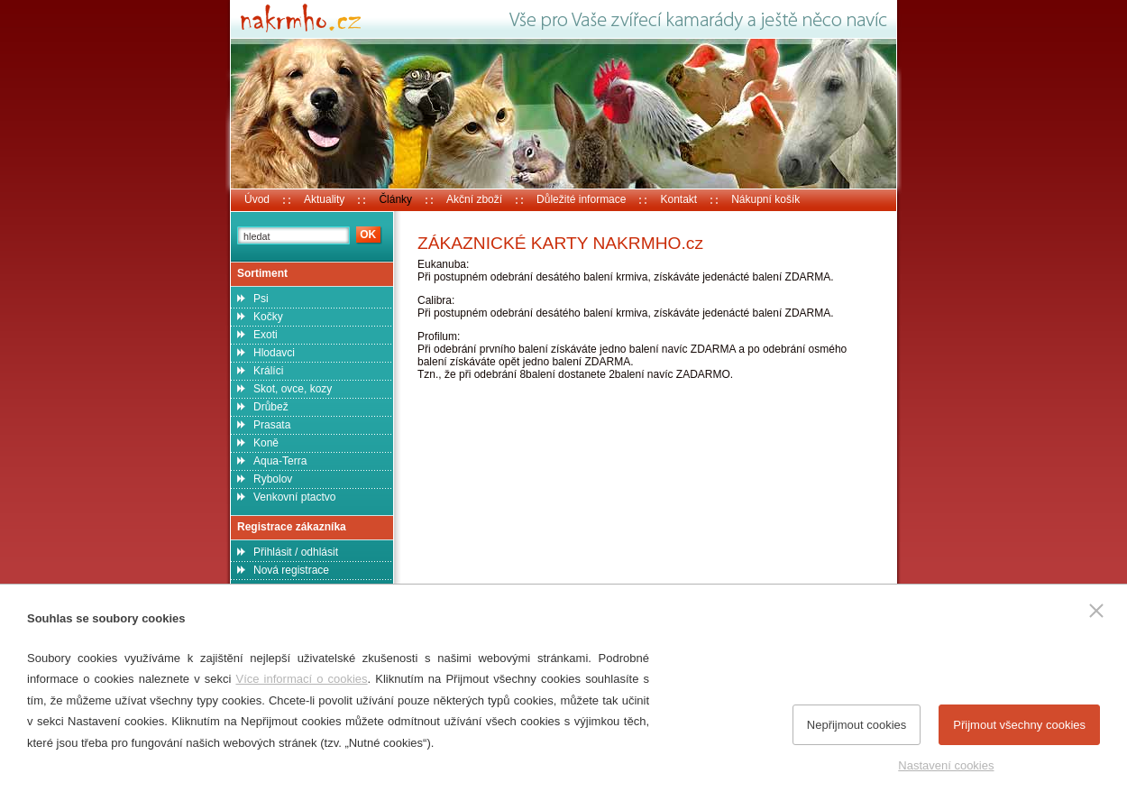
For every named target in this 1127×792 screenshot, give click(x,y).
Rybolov (272, 479)
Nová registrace (291, 570)
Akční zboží (474, 199)
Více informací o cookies (301, 679)
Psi (261, 298)
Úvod (257, 199)
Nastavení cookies (946, 765)
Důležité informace (581, 199)
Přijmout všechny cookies (1019, 725)
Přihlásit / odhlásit (295, 552)
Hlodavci (274, 352)
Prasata (271, 425)
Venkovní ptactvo (294, 497)
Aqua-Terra (280, 461)
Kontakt (678, 199)
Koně (266, 443)
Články (395, 199)
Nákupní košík (765, 199)
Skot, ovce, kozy (292, 388)
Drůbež (271, 407)
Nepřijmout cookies (857, 725)
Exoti (265, 334)
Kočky (268, 316)
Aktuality (324, 199)
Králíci (268, 370)
